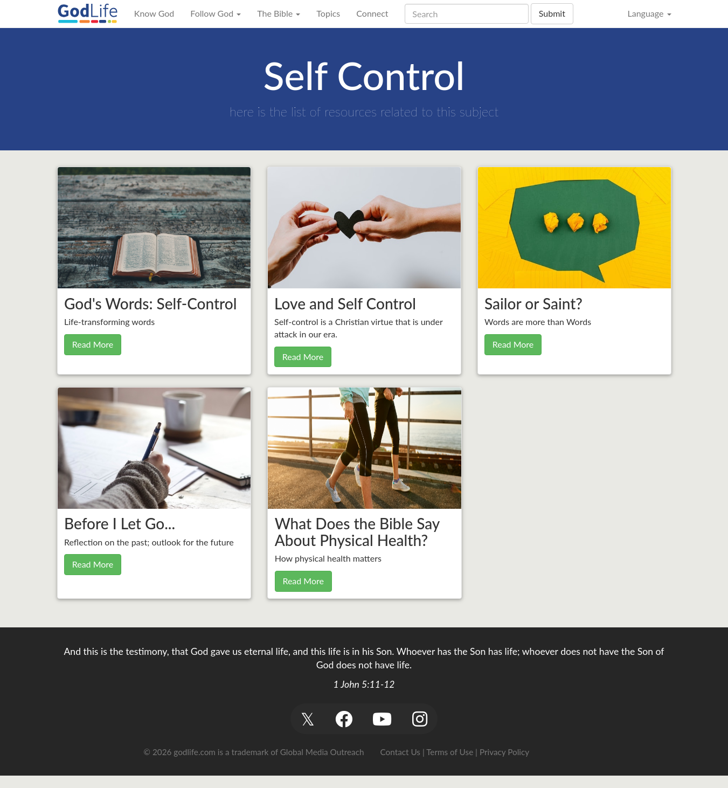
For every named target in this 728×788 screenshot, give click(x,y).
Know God (154, 13)
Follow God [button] (215, 13)
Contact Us (400, 752)
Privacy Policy (504, 752)
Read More (93, 344)
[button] (307, 718)
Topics (328, 13)
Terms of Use (449, 752)
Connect (372, 13)
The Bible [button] (278, 13)
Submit (552, 13)
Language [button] (649, 13)
